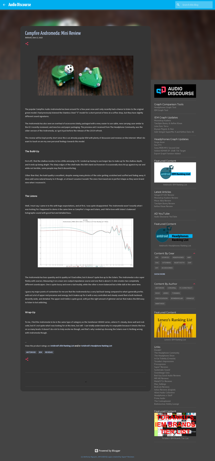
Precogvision (161, 298)
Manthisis (159, 303)
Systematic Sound (162, 369)
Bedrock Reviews (161, 387)
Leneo (165, 293)
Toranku (176, 293)
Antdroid (31, 352)
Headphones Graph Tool (165, 107)
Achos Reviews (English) (164, 389)
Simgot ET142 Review (164, 195)
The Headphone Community (166, 352)
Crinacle (190, 298)
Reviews (49, 352)
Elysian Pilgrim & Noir (164, 129)
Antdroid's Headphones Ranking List (175, 245)
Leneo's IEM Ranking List (175, 339)
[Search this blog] (197, 4)
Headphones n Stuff (163, 395)
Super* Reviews (161, 367)
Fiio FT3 (158, 145)
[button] (27, 44)
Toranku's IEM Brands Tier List (175, 438)
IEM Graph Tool (161, 110)
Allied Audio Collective (164, 392)
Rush (157, 293)
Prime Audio (159, 398)
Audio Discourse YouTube (165, 216)
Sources (165, 257)
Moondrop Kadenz (162, 120)
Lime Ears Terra (161, 126)
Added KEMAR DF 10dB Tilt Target (170, 150)
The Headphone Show (164, 355)
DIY (156, 268)
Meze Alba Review (162, 200)
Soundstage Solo (162, 372)
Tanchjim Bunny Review (164, 203)
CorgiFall (172, 288)
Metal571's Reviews (163, 381)
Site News (166, 263)
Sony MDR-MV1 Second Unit (166, 147)
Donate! (157, 350)
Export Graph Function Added (167, 153)
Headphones (178, 257)
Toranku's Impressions (164, 361)
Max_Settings (160, 384)
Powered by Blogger (107, 450)
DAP (189, 263)
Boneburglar (177, 298)
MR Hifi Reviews (161, 378)
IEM (40, 352)
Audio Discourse (19, 5)
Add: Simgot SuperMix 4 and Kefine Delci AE (174, 131)
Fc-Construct (186, 288)
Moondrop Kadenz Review (166, 197)
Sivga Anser (159, 142)
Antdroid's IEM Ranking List (62, 346)
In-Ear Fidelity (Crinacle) (164, 358)
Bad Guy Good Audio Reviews (167, 375)
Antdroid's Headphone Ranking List (96, 346)
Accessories (167, 268)
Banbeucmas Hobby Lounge (166, 404)
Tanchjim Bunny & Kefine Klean (168, 123)
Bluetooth (179, 263)
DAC (157, 263)
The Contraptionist (162, 401)
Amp (189, 257)
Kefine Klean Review (163, 206)
